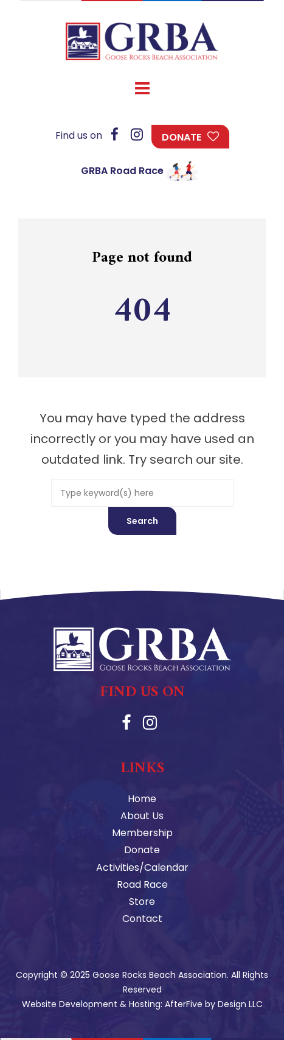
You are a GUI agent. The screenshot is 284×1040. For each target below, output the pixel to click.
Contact (142, 919)
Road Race (142, 885)
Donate (181, 137)
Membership (142, 833)
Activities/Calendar (142, 867)
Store (142, 902)
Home (142, 799)
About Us (142, 816)
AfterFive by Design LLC (214, 1004)
